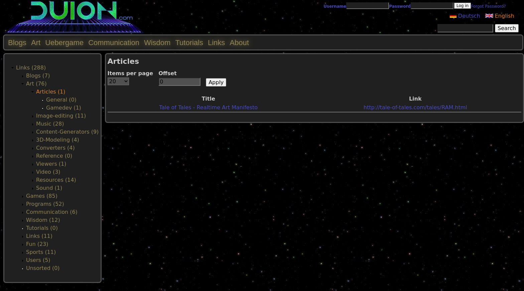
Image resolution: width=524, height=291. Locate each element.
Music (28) (50, 124)
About (239, 42)
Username (334, 6)
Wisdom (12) (43, 220)
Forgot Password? (488, 6)
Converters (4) (55, 148)
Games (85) (41, 196)
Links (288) (31, 67)
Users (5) (38, 260)
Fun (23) (37, 244)
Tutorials (189, 42)
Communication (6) (52, 212)
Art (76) (36, 84)
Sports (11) (41, 252)
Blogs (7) (38, 75)
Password (400, 6)
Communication (113, 42)
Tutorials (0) (42, 228)
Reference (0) (54, 156)
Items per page (130, 73)
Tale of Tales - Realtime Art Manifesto (208, 107)
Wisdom (157, 42)
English (499, 16)
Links (216, 42)
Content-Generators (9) (67, 132)
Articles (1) (50, 92)
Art (35, 42)
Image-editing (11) (61, 116)
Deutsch (465, 16)
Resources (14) (56, 180)
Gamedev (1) (63, 108)
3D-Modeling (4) (57, 140)
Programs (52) (45, 204)
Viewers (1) (51, 164)
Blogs (17, 42)
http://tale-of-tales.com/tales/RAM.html (415, 107)
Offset (167, 73)
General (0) (61, 100)
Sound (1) (49, 188)
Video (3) (48, 172)
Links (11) (39, 236)
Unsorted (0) (43, 268)
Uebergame (64, 42)
